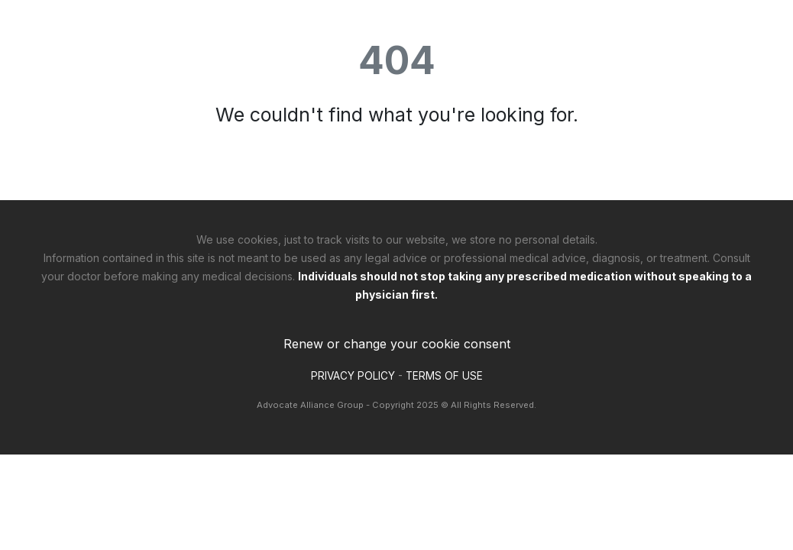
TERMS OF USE (444, 376)
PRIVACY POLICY (353, 376)
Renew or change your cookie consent (396, 343)
